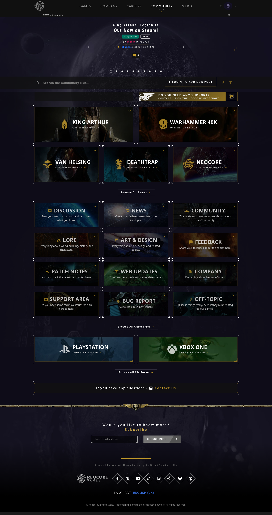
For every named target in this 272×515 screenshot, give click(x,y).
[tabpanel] (136, 42)
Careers (134, 6)
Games (85, 6)
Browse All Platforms (134, 375)
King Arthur (129, 38)
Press (99, 468)
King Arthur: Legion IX (136, 26)
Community (162, 6)
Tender (131, 44)
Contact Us (165, 391)
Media (187, 6)
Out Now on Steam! (136, 31)
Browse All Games (134, 195)
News (149, 38)
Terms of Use (118, 468)
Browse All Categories (134, 330)
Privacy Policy (144, 468)
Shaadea (127, 49)
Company (108, 6)
